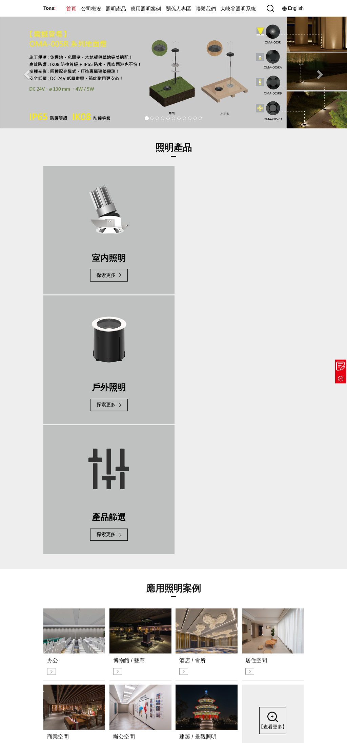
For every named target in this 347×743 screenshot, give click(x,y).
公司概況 (91, 9)
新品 (164, 634)
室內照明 (168, 642)
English (293, 8)
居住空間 (198, 659)
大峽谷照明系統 (238, 9)
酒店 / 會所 (200, 651)
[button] (26, 72)
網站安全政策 (288, 724)
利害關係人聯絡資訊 (251, 642)
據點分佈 (290, 634)
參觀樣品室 (293, 651)
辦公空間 (198, 677)
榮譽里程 (138, 651)
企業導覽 (138, 642)
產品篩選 (168, 659)
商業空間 (198, 668)
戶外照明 (168, 651)
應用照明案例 (145, 9)
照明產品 (116, 9)
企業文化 (138, 634)
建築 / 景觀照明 (204, 685)
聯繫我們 (206, 9)
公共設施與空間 (204, 634)
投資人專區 (242, 634)
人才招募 (290, 659)
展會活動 (138, 668)
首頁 (71, 9)
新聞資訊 (138, 659)
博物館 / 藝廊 (202, 642)
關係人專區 (178, 9)
